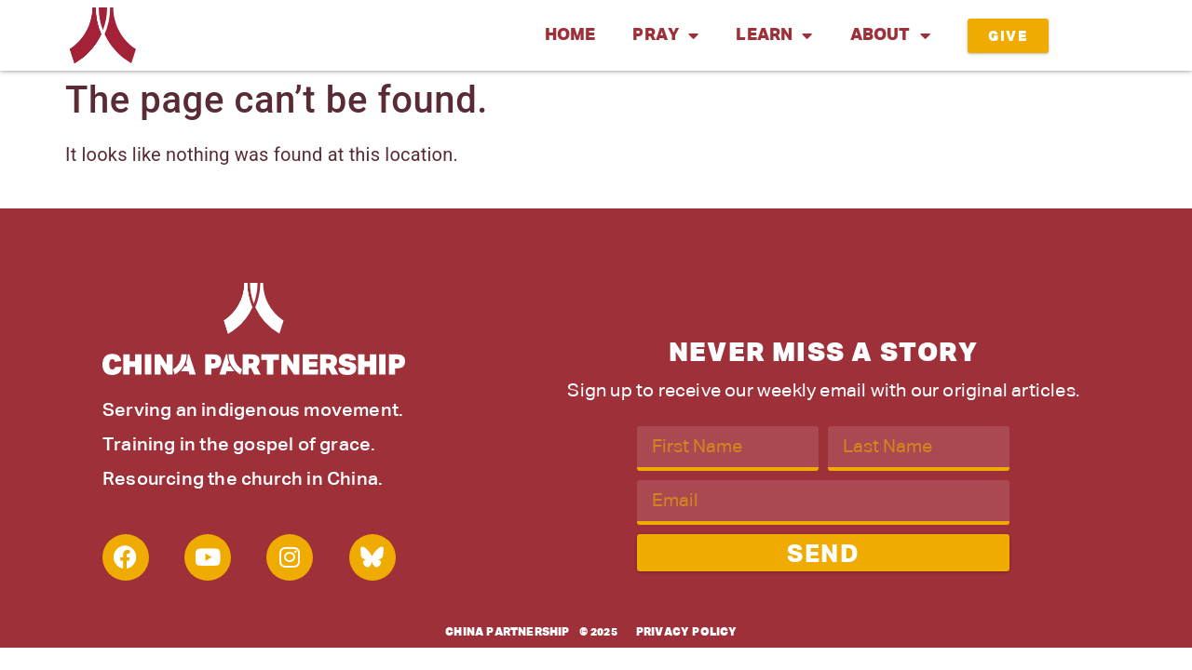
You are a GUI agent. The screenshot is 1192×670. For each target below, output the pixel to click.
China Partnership (507, 632)
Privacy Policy (687, 632)
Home (570, 35)
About (890, 35)
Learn (774, 35)
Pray (665, 35)
